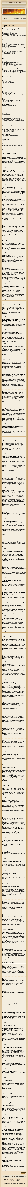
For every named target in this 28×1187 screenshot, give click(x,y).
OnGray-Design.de (22, 1183)
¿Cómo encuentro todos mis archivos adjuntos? (11, 136)
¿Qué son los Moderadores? (7, 92)
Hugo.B (22, 1184)
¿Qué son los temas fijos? (7, 84)
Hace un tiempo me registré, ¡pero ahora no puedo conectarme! (14, 35)
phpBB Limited (5, 1109)
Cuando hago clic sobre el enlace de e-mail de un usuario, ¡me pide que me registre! (13, 55)
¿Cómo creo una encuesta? (7, 63)
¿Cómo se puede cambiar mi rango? (9, 53)
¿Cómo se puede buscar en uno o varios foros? (11, 118)
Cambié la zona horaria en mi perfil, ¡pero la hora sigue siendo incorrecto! (13, 48)
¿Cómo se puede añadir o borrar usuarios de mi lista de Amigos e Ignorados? (12, 114)
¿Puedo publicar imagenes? (7, 81)
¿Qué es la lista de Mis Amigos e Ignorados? (10, 111)
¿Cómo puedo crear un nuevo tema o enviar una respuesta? (13, 59)
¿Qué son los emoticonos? (7, 80)
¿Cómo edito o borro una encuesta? (9, 65)
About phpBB (6, 1112)
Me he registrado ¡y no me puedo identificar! (10, 33)
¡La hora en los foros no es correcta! (9, 46)
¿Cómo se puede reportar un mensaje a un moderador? (12, 70)
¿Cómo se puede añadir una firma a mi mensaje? (11, 62)
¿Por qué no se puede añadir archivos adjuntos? (11, 68)
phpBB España (18, 1180)
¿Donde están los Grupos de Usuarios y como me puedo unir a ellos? (13, 95)
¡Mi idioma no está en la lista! (7, 50)
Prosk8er (12, 1184)
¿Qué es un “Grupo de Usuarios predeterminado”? (11, 100)
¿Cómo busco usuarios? (6, 121)
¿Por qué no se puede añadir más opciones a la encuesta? (13, 64)
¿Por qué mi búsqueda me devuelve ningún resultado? (12, 119)
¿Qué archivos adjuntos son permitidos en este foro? (12, 135)
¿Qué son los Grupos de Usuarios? (8, 93)
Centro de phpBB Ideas (18, 1121)
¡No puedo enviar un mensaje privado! (9, 105)
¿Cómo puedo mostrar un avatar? (8, 52)
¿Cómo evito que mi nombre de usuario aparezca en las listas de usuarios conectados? (13, 45)
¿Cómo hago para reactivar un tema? (9, 73)
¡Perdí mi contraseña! (6, 36)
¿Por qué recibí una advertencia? (8, 69)
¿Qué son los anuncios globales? (8, 82)
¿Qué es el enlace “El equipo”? (8, 101)
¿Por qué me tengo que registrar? (8, 29)
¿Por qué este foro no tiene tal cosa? (9, 141)
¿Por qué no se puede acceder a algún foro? (10, 66)
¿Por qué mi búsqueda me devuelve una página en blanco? (13, 120)
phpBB (3, 368)
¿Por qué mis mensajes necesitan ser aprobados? (11, 72)
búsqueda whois (14, 1137)
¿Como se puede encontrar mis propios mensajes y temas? (13, 122)
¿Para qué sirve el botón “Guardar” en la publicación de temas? (14, 71)
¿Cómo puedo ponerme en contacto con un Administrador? (13, 145)
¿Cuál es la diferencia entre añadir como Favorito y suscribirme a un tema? (13, 127)
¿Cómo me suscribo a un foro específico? (10, 130)
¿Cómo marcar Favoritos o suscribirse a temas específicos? (13, 129)
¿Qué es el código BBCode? (7, 77)
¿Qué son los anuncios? (6, 83)
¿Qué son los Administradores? (8, 91)
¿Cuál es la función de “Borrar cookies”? (9, 39)
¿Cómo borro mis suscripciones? (8, 131)
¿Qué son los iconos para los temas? (9, 87)
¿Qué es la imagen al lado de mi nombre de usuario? (12, 51)
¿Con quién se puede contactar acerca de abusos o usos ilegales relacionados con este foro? (12, 144)
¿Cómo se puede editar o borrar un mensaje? (10, 61)
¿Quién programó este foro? (7, 140)
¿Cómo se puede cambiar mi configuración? (10, 43)
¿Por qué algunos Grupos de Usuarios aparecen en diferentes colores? (13, 99)
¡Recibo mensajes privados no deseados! (9, 106)
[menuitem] (5, 18)
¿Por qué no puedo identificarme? (8, 34)
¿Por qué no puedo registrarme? (8, 32)
